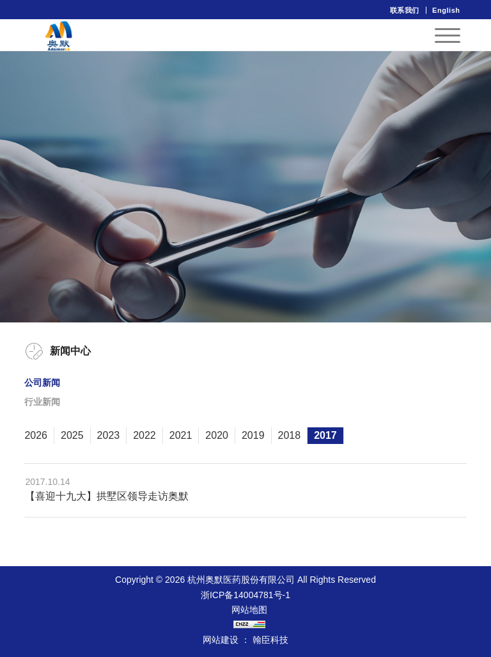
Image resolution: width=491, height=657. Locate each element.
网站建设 (220, 640)
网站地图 (249, 610)
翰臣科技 (270, 640)
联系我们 (404, 10)
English (446, 10)
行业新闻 (42, 402)
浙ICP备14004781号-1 (245, 595)
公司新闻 (42, 382)
